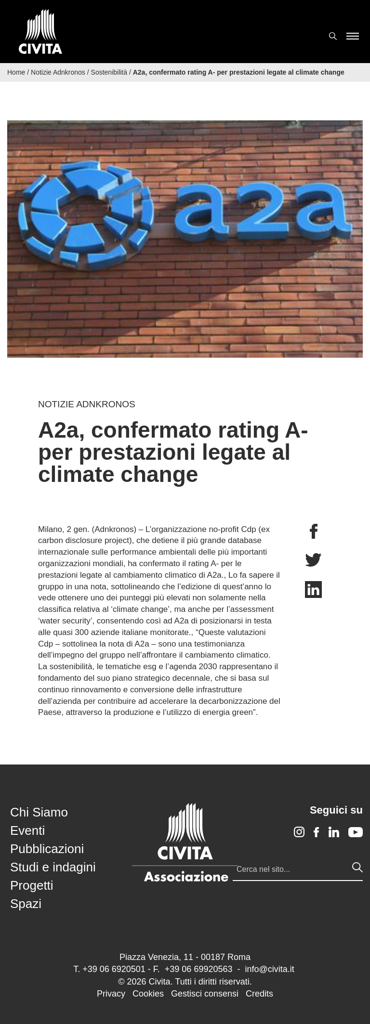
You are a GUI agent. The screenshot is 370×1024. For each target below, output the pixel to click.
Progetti (31, 885)
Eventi (27, 830)
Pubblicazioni (47, 849)
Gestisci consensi (204, 993)
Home (16, 72)
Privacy (111, 993)
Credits (259, 993)
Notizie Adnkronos (58, 72)
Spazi (25, 903)
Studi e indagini (53, 867)
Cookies (148, 993)
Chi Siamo (39, 812)
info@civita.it (269, 969)
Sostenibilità (109, 72)
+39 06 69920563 (199, 969)
